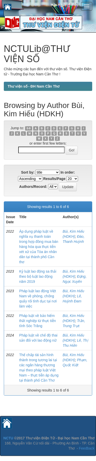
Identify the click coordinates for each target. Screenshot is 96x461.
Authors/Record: (33, 187)
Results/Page (54, 179)
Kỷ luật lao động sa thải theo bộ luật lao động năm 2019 (37, 276)
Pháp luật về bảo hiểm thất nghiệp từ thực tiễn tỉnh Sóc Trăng (37, 321)
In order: (68, 172)
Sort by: (27, 172)
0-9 (28, 128)
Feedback (86, 448)
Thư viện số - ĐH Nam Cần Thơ (34, 86)
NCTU (8, 438)
